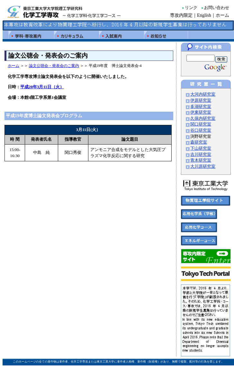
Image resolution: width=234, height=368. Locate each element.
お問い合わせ (216, 7)
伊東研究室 (200, 112)
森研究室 (198, 142)
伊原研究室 (200, 100)
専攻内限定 (181, 15)
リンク (191, 7)
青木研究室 (200, 160)
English (204, 15)
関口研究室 (200, 124)
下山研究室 (200, 148)
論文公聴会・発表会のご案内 (54, 66)
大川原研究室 (202, 166)
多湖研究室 (200, 106)
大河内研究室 (202, 94)
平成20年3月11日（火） (42, 86)
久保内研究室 (202, 118)
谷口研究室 (200, 130)
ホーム (222, 15)
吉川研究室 (200, 154)
